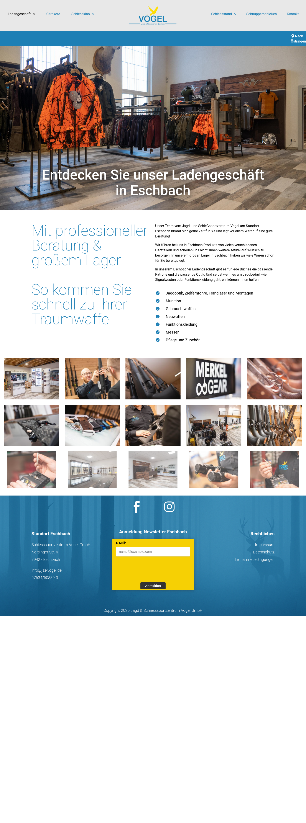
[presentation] (149, 568)
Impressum (265, 544)
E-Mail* (121, 543)
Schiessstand (223, 14)
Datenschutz (264, 552)
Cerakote (53, 14)
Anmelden (153, 585)
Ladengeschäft (21, 14)
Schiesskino (82, 14)
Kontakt (293, 14)
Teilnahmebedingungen (255, 559)
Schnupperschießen (261, 14)
